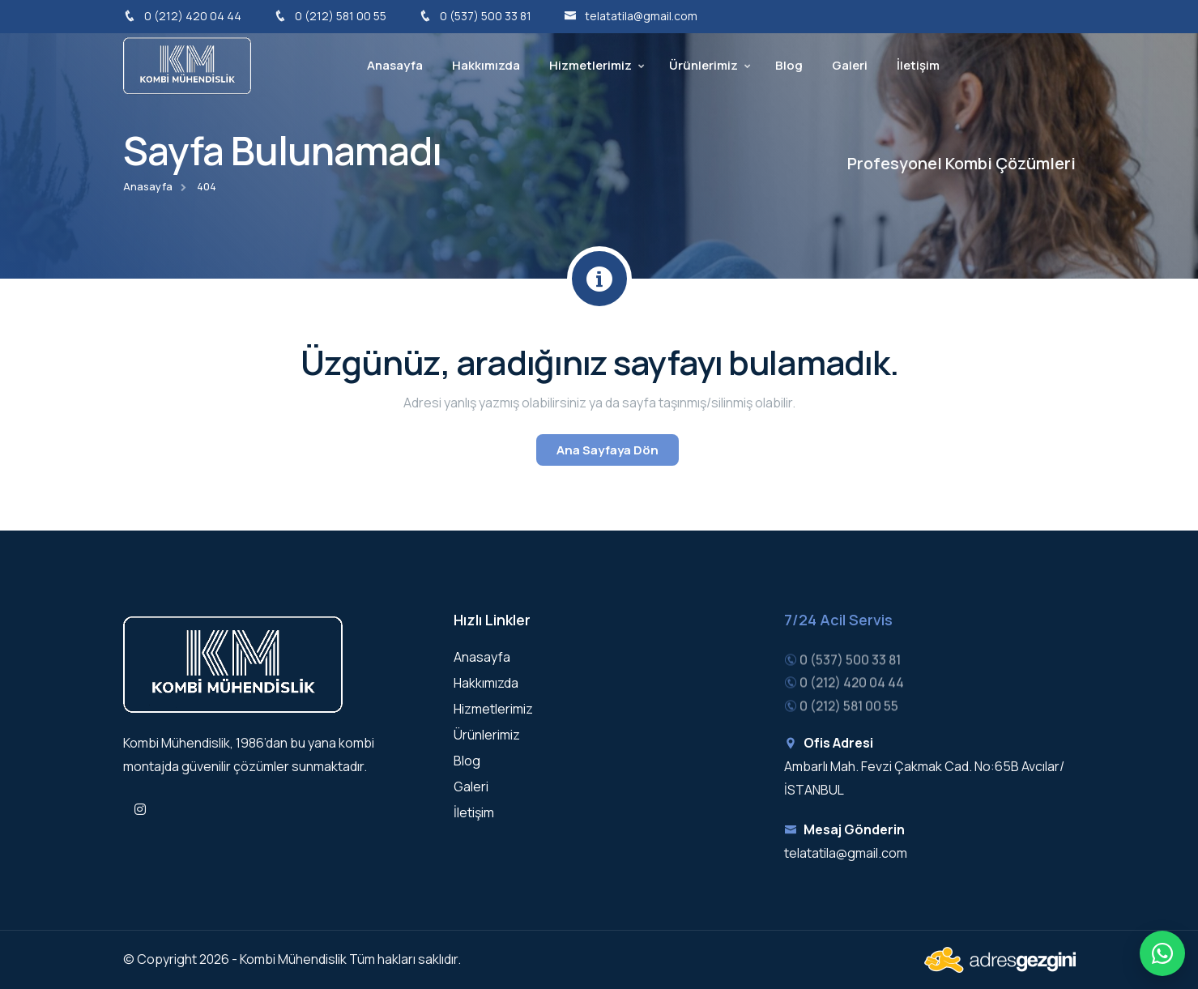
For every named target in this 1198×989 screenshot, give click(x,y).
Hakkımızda (486, 65)
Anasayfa (395, 65)
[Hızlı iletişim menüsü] (1162, 953)
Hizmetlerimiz (590, 65)
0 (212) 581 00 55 (330, 15)
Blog (789, 65)
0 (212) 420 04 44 (182, 15)
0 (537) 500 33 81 (475, 15)
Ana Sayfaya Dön (607, 449)
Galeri (850, 65)
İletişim (918, 65)
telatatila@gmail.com (630, 15)
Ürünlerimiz (703, 65)
